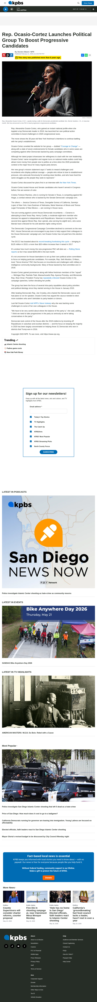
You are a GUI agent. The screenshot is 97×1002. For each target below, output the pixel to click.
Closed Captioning (68, 943)
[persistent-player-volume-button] (11, 10)
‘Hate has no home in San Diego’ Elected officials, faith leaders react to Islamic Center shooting (60, 914)
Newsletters (34, 943)
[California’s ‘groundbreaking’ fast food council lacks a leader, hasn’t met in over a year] (83, 897)
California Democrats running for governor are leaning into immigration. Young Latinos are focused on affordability (46, 822)
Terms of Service (36, 969)
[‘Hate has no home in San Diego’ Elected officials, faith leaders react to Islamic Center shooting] (60, 897)
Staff (32, 965)
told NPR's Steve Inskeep (40, 303)
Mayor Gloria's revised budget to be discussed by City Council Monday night (35, 837)
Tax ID (33, 993)
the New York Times (68, 183)
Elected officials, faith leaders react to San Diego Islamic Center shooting (34, 830)
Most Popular (10, 746)
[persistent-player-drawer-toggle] (94, 10)
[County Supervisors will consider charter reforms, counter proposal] (13, 897)
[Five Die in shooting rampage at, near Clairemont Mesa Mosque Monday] (37, 897)
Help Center (66, 961)
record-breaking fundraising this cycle (54, 242)
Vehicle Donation (36, 997)
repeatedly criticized (51, 278)
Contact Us (66, 947)
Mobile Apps (34, 954)
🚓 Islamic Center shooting (15, 344)
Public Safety (30, 905)
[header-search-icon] (78, 3)
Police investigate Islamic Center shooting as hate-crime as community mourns (36, 593)
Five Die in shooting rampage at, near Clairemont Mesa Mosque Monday (36, 913)
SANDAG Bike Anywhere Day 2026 (17, 663)
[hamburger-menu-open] (5, 3)
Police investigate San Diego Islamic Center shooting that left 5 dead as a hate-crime (39, 807)
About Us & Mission (37, 940)
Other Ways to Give (37, 990)
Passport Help (67, 958)
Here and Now (21, 11)
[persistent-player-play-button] (5, 10)
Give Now (88, 3)
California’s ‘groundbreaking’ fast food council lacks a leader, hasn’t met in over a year (83, 914)
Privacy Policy (35, 961)
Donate (48, 877)
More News (9, 887)
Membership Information (38, 986)
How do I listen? (68, 954)
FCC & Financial (36, 950)
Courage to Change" (69, 146)
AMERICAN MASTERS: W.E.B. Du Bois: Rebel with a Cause (28, 733)
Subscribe (48, 452)
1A (85, 10)
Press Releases (36, 958)
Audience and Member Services (73, 940)
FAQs (64, 950)
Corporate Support (36, 979)
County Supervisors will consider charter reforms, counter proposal (12, 913)
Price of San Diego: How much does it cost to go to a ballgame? (30, 814)
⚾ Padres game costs (13, 348)
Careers (33, 947)
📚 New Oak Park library (13, 352)
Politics (5, 905)
